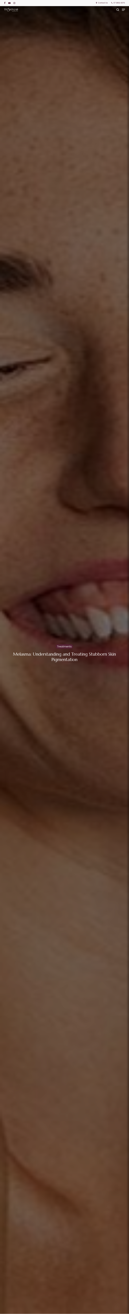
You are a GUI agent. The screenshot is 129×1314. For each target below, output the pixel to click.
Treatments (64, 647)
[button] (123, 9)
